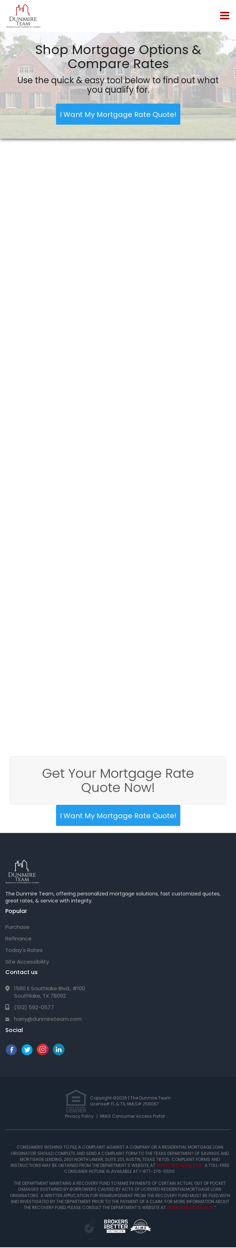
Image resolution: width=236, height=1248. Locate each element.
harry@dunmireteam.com (48, 1019)
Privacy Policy (79, 1116)
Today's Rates (24, 950)
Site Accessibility (27, 961)
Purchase (17, 927)
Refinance (18, 938)
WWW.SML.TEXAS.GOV (179, 1165)
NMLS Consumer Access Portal (132, 1116)
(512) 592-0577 (34, 1007)
